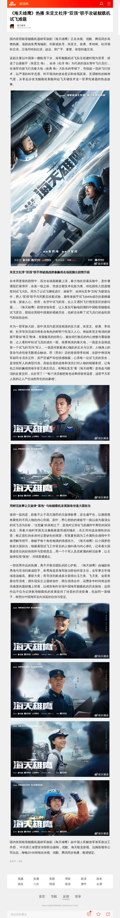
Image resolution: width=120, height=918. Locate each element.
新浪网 (23, 3)
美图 (52, 878)
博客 (68, 878)
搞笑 (20, 884)
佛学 (83, 884)
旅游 (68, 884)
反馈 (66, 896)
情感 (52, 884)
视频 (20, 878)
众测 (99, 884)
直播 (36, 878)
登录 (78, 896)
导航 (54, 896)
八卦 (36, 884)
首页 (42, 896)
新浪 (83, 878)
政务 (99, 878)
